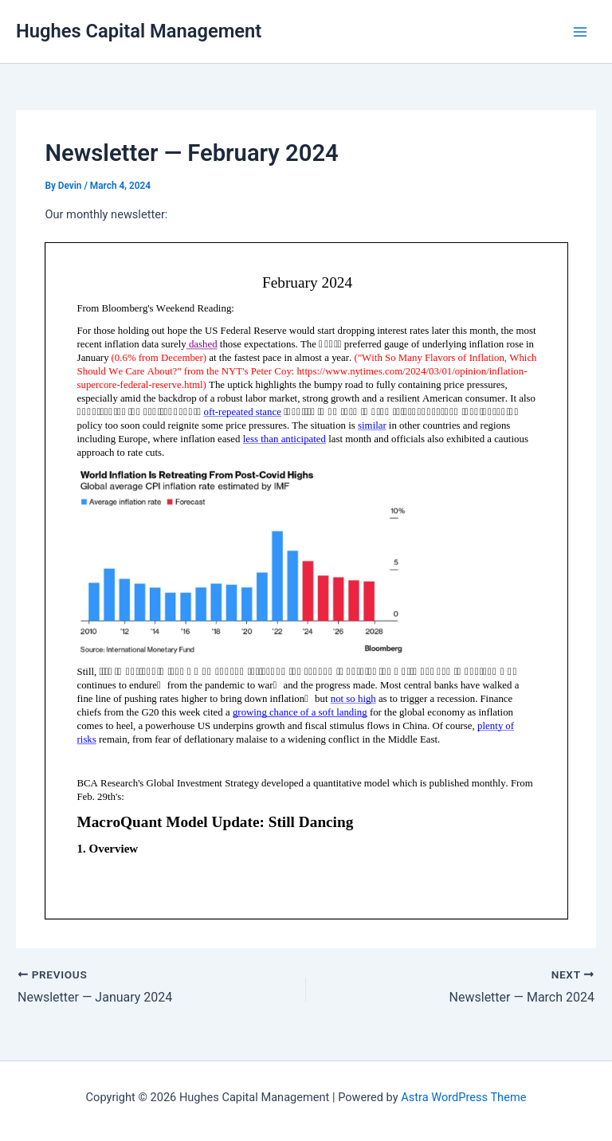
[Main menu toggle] (580, 31)
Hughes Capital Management (138, 31)
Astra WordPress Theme (463, 1097)
